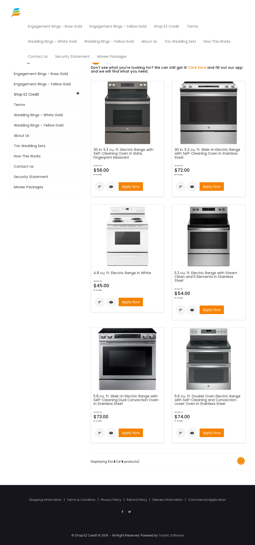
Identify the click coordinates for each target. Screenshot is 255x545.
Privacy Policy (111, 500)
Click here (197, 67)
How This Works (27, 156)
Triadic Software (171, 535)
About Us (21, 135)
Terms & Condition (81, 500)
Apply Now (131, 186)
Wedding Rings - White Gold (38, 114)
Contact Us (24, 166)
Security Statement (31, 176)
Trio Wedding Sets (29, 145)
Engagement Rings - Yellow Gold (42, 84)
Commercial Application (207, 500)
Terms (19, 104)
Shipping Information (45, 500)
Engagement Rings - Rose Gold (41, 73)
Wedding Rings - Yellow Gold (38, 125)
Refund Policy (137, 500)
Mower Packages (28, 187)
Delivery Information (168, 500)
